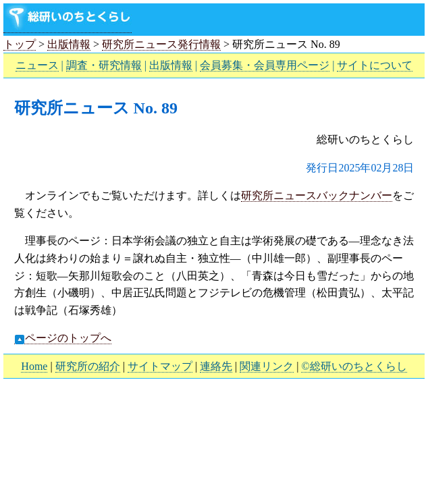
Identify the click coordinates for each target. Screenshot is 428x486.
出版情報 (68, 44)
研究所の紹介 (87, 366)
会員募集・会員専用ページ (264, 65)
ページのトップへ (62, 338)
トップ (19, 44)
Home (34, 366)
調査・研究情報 (104, 65)
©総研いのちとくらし (353, 366)
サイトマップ (160, 366)
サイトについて (374, 65)
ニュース (37, 65)
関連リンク (267, 366)
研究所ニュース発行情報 (161, 44)
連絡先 (216, 366)
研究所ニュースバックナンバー (316, 195)
